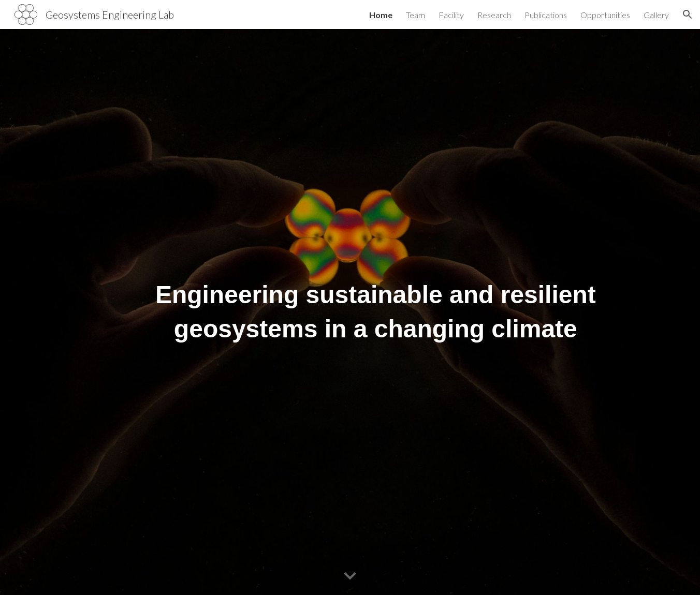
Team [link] (415, 15)
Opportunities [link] (605, 15)
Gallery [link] (656, 15)
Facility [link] (451, 15)
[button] (687, 14)
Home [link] (380, 15)
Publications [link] (545, 15)
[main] (375, 312)
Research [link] (494, 15)
